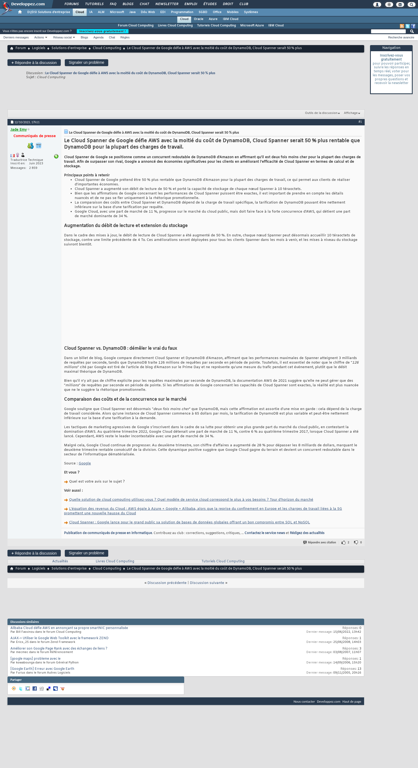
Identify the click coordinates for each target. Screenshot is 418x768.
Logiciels (38, 48)
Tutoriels (94, 4)
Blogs (128, 4)
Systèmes (251, 12)
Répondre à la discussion (34, 62)
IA (91, 12)
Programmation (182, 12)
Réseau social (62, 37)
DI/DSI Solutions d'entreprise (48, 12)
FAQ (112, 4)
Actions (39, 37)
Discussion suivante (207, 583)
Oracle (198, 19)
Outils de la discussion (321, 113)
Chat (144, 4)
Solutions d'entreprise (69, 48)
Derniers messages (16, 37)
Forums (71, 4)
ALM (101, 12)
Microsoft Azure (252, 25)
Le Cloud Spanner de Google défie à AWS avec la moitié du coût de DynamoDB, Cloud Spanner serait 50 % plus (130, 73)
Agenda (98, 37)
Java (132, 12)
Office (217, 12)
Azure (213, 19)
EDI (163, 12)
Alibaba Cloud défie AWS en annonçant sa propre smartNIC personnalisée (69, 628)
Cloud (79, 12)
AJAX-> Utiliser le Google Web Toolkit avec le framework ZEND (59, 638)
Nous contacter (304, 701)
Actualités (60, 561)
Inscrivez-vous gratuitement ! (102, 31)
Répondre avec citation (320, 542)
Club (243, 4)
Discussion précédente (167, 583)
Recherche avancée (401, 37)
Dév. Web (148, 12)
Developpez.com (328, 701)
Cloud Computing (107, 48)
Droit (227, 4)
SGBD (203, 12)
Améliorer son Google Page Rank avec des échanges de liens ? (58, 649)
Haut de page (352, 701)
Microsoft (117, 12)
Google (85, 463)
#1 (360, 122)
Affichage (351, 113)
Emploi (190, 4)
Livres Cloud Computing (175, 25)
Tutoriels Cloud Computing (216, 25)
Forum (20, 48)
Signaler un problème (86, 62)
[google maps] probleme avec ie (35, 659)
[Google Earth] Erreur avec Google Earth (42, 669)
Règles (125, 37)
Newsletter (166, 4)
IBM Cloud (230, 19)
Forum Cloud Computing (136, 25)
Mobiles (233, 12)
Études (210, 4)
